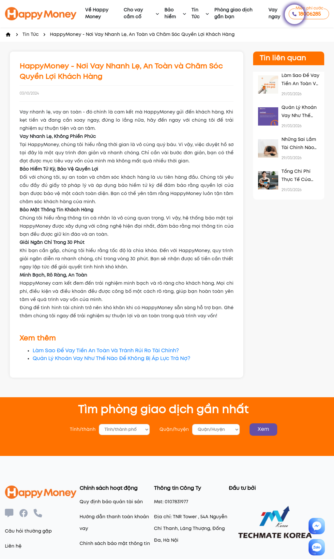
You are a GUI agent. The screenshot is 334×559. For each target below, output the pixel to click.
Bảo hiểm (170, 13)
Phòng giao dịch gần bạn (233, 13)
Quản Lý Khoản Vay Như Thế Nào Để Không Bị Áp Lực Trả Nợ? (111, 358)
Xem (263, 429)
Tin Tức (195, 13)
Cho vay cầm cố (133, 13)
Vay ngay (274, 13)
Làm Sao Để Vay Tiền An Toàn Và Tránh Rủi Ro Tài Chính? (106, 350)
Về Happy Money (96, 13)
